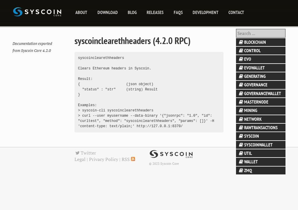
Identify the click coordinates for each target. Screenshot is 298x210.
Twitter (85, 153)
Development (206, 12)
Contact (236, 12)
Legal (80, 159)
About (81, 12)
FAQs (178, 12)
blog (132, 12)
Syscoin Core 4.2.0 (36, 50)
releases (155, 12)
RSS (128, 159)
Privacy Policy (103, 159)
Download (107, 12)
